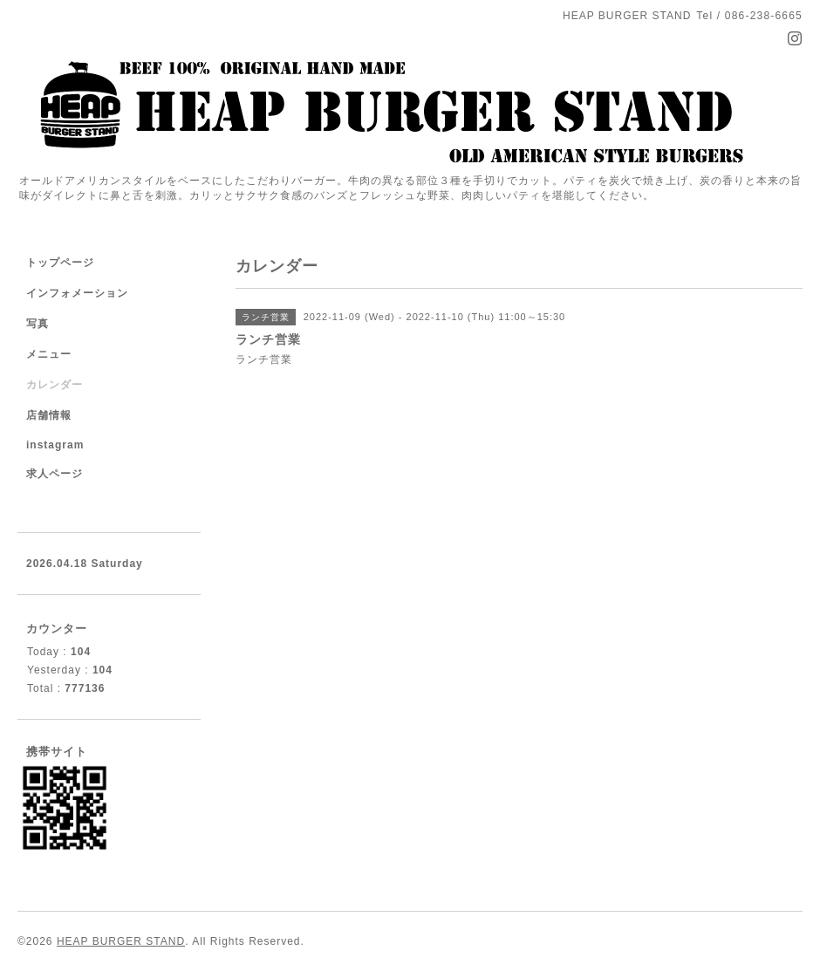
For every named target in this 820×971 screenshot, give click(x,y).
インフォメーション (77, 293)
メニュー (49, 354)
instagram (55, 445)
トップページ (60, 262)
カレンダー (54, 385)
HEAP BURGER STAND (121, 941)
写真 (37, 324)
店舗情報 (49, 415)
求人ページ (54, 474)
